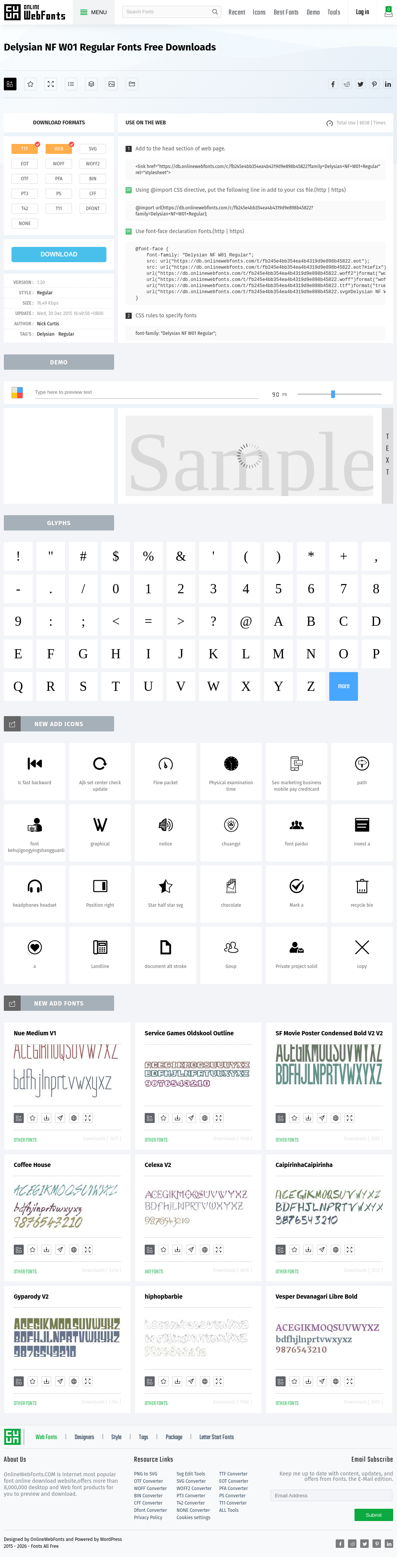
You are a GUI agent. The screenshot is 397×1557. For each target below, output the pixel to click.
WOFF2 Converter (194, 1488)
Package (174, 1438)
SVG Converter (191, 1481)
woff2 (93, 163)
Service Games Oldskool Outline (189, 1033)
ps (58, 193)
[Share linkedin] (388, 84)
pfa (58, 178)
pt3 (24, 193)
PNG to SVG (145, 1474)
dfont (93, 208)
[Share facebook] (333, 84)
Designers (84, 1438)
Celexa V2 (158, 1165)
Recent (237, 12)
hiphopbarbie (164, 1296)
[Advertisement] (61, 456)
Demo (313, 12)
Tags (143, 1438)
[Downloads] (46, 1118)
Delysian (45, 334)
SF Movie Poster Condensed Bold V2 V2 (329, 1033)
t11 (59, 208)
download (59, 254)
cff (92, 193)
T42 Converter (190, 1503)
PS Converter (232, 1495)
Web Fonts (46, 1438)
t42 (24, 208)
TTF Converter (233, 1474)
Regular (44, 292)
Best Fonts (286, 12)
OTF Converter (148, 1481)
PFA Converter (233, 1488)
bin (92, 178)
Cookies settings (193, 1517)
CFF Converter (148, 1503)
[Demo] (50, 84)
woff (58, 163)
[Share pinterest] (374, 84)
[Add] (10, 84)
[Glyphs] (71, 84)
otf (25, 178)
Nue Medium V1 (35, 1033)
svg (92, 149)
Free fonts (38, 13)
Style (116, 1438)
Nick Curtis (48, 323)
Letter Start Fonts (216, 1438)
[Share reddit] (347, 84)
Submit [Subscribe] (374, 1515)
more (344, 686)
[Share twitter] (361, 84)
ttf (24, 149)
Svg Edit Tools (190, 1474)
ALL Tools (229, 1510)
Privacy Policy (148, 1517)
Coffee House (32, 1165)
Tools (334, 12)
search (215, 12)
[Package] (91, 84)
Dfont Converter (150, 1510)
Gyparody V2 (31, 1296)
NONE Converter (193, 1510)
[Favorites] (30, 84)
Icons (259, 12)
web (59, 149)
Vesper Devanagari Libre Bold (317, 1296)
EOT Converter (233, 1481)
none (25, 223)
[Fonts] (132, 84)
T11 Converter (233, 1503)
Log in (362, 12)
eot (24, 163)
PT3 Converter (190, 1495)
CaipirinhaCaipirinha (304, 1165)
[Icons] (111, 84)
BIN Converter (148, 1495)
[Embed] (74, 1118)
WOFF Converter (150, 1488)
